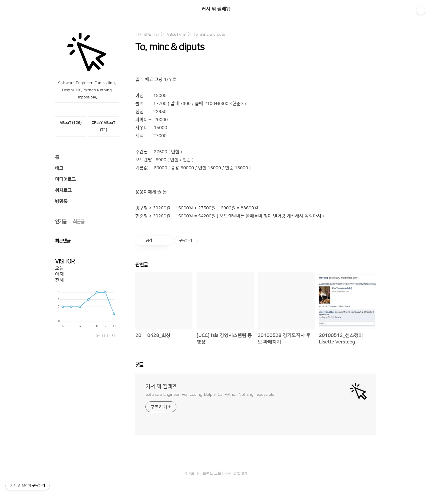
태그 (59, 168)
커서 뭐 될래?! (215, 9)
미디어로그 (65, 179)
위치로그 (63, 190)
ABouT (70, 123)
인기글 (61, 221)
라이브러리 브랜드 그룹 (202, 473)
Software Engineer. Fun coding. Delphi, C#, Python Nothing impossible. (210, 394)
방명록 (61, 201)
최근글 (78, 221)
